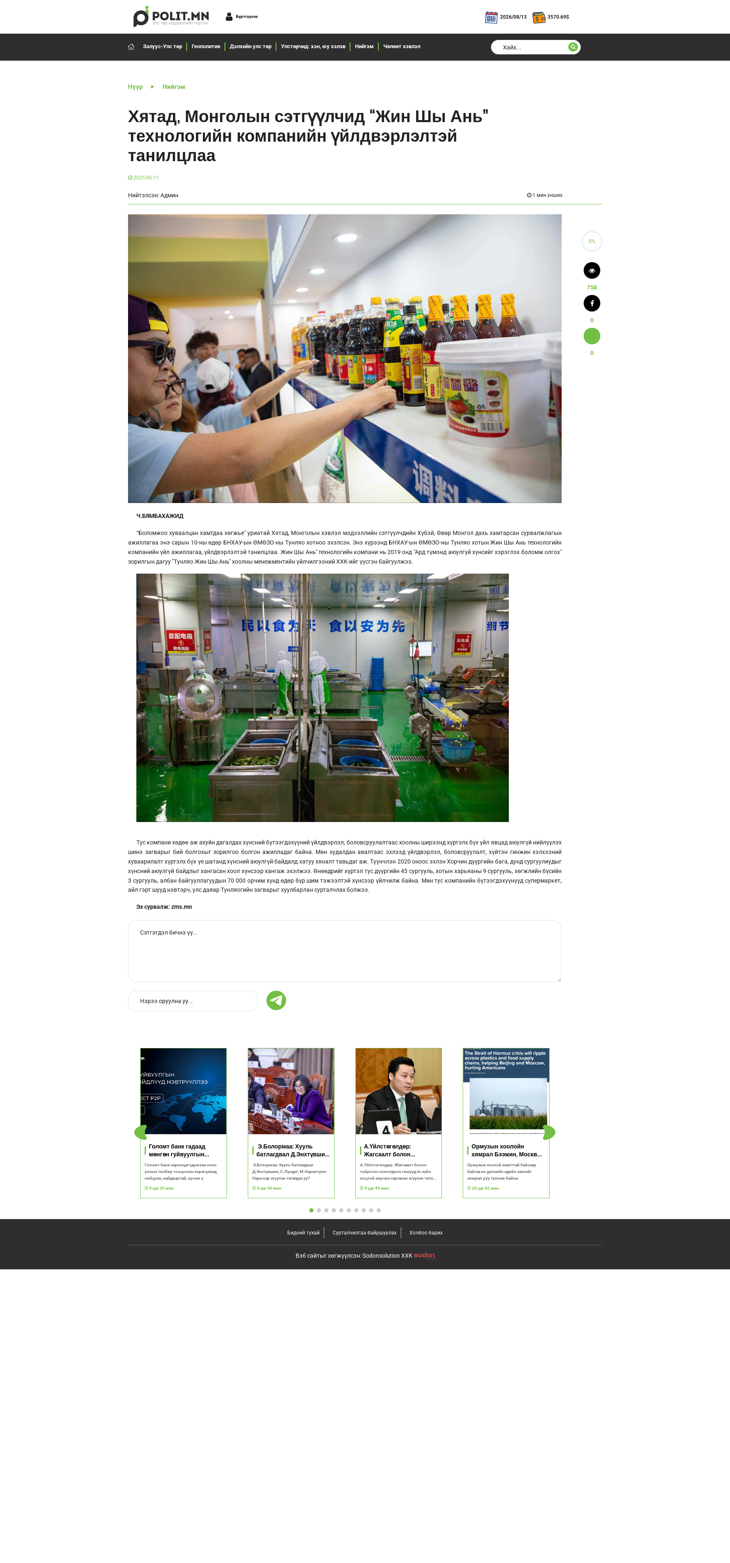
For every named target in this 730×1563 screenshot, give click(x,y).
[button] (549, 1132)
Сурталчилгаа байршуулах (365, 1233)
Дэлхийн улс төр (250, 46)
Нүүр (135, 87)
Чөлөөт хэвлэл (401, 46)
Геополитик (206, 46)
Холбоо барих (426, 1233)
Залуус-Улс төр (162, 46)
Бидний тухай (303, 1233)
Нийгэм (364, 46)
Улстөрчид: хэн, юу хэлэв (313, 46)
